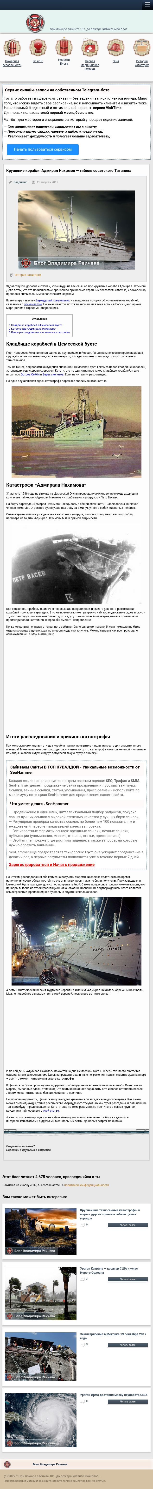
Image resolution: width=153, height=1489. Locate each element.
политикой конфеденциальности (86, 1185)
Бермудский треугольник (53, 300)
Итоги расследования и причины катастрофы (39, 332)
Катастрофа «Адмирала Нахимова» (33, 328)
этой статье (51, 1110)
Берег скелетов (53, 374)
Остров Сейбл (30, 374)
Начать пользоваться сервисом (43, 149)
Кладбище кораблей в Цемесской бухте (35, 325)
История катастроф (28, 275)
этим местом (33, 304)
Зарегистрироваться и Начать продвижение (52, 864)
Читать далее (127, 1225)
